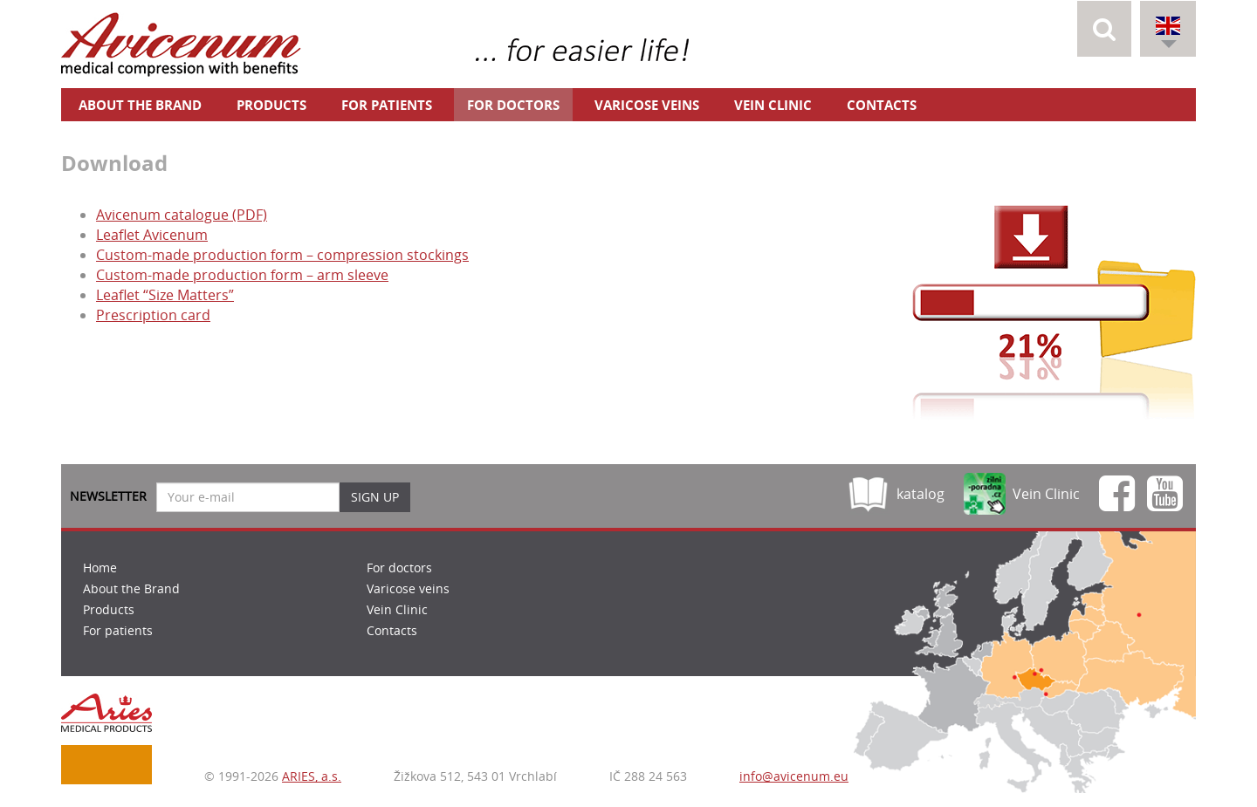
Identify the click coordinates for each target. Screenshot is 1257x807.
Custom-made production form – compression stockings (282, 254)
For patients (386, 104)
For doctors (513, 104)
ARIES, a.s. (311, 776)
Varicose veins (646, 104)
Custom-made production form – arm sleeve (242, 274)
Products (271, 104)
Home (100, 567)
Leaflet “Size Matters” (165, 294)
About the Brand (140, 104)
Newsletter (108, 496)
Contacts (882, 104)
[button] (1104, 29)
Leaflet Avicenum (152, 234)
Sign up (375, 497)
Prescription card (153, 315)
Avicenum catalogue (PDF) (181, 214)
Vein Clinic (773, 104)
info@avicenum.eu (793, 776)
